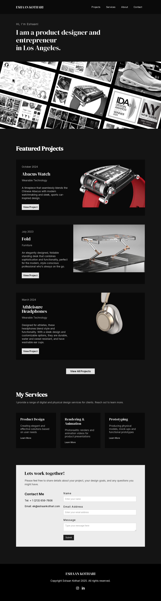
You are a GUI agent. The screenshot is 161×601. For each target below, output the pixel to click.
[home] (29, 7)
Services (110, 7)
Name (67, 493)
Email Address (73, 506)
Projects (95, 7)
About (124, 7)
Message (69, 520)
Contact (138, 7)
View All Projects (80, 372)
